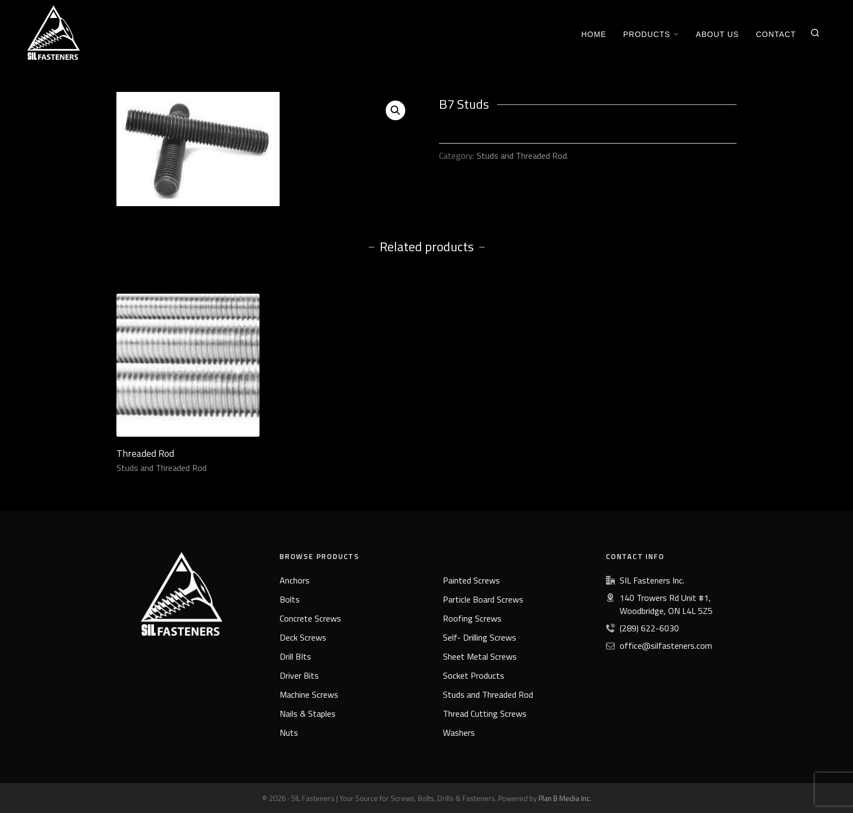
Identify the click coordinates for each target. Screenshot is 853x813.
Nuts (289, 732)
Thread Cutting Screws (485, 713)
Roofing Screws (472, 618)
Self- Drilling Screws (479, 637)
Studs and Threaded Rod (522, 155)
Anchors (295, 580)
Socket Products (473, 675)
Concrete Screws (310, 618)
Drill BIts (295, 656)
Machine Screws (309, 694)
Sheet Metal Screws (480, 656)
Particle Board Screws (483, 599)
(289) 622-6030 (649, 628)
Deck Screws (303, 637)
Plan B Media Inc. (565, 798)
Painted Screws (471, 580)
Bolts (290, 599)
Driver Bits (299, 675)
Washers (459, 732)
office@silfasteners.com (666, 645)
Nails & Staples (308, 713)
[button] (395, 110)
